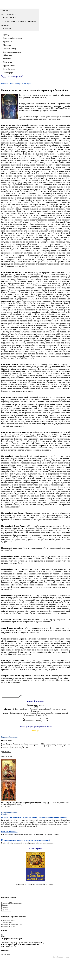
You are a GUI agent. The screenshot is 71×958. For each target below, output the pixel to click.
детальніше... (6, 752)
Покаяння (4, 907)
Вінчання (4, 905)
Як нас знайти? (6, 954)
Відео (3, 936)
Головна (5, 10)
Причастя (4, 909)
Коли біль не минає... (9, 832)
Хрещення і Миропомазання (11, 903)
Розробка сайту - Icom (61, 957)
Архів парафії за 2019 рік (20, 84)
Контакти (6, 29)
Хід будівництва (7, 922)
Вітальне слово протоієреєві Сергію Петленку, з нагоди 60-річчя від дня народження (34, 817)
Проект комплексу (8, 920)
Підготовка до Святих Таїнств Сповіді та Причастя (35, 884)
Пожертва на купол (8, 926)
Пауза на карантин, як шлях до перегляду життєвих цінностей (25, 840)
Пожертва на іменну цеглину (11, 924)
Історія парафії (8, 14)
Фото (3, 934)
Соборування (6, 911)
